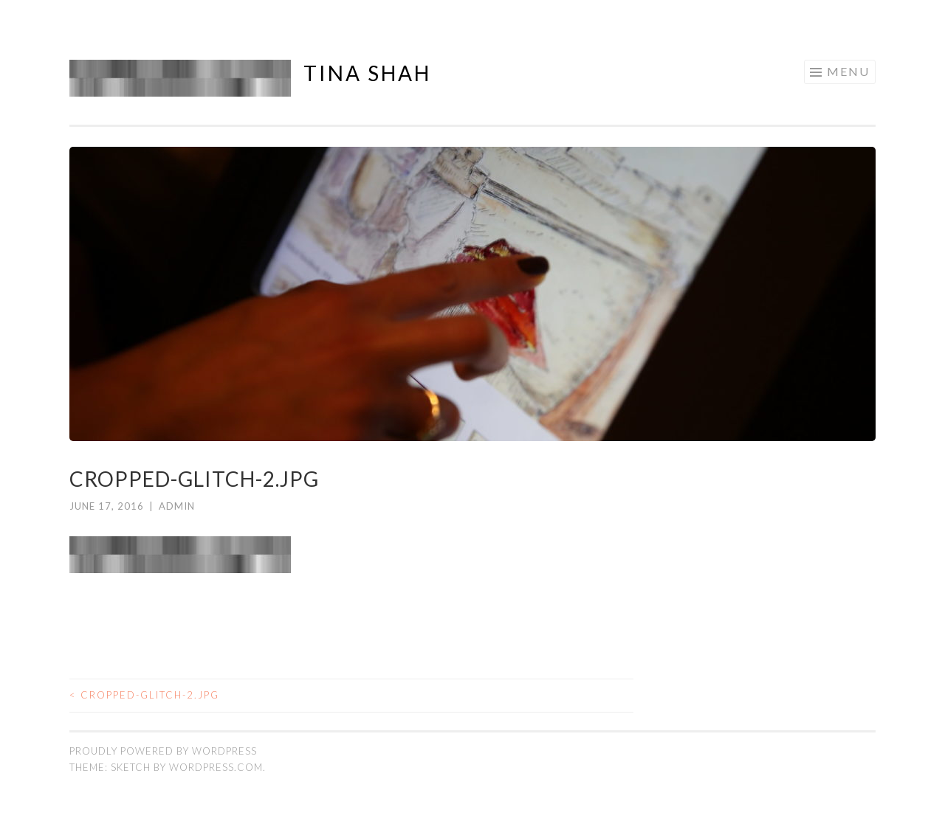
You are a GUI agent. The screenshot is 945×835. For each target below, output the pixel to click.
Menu (848, 71)
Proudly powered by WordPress (163, 751)
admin (177, 506)
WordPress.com (216, 767)
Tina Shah (367, 73)
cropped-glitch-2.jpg (144, 695)
